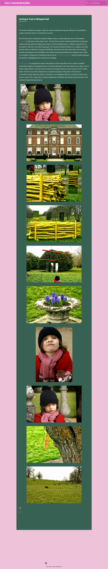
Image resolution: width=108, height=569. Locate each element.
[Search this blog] (98, 3)
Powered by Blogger (54, 563)
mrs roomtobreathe (17, 2)
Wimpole (22, 41)
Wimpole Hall (24, 63)
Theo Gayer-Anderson (64, 55)
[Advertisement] (54, 545)
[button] (20, 25)
